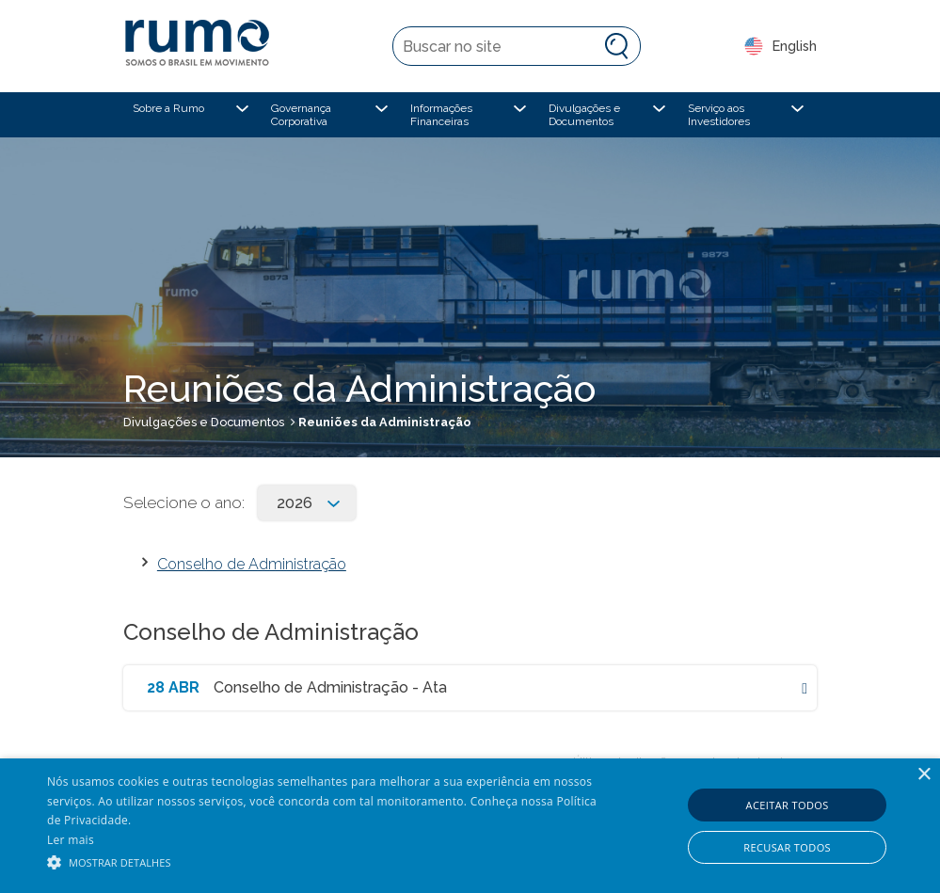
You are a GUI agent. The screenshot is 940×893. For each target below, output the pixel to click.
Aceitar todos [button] (787, 805)
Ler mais (70, 840)
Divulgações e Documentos (203, 422)
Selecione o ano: (184, 502)
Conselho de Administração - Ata (330, 687)
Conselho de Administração (251, 564)
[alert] (470, 825)
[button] (322, 861)
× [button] (923, 775)
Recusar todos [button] (787, 847)
